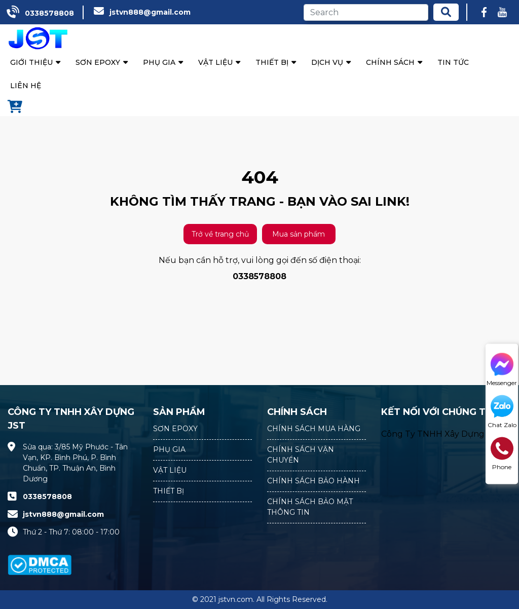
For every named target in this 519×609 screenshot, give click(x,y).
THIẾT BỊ (168, 491)
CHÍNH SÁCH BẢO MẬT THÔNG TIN (310, 507)
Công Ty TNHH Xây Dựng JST (441, 434)
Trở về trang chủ (220, 234)
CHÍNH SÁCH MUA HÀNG (313, 428)
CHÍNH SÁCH (297, 411)
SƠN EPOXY (175, 428)
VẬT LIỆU (170, 470)
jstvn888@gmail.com (150, 12)
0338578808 (49, 13)
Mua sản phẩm (298, 234)
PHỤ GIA (169, 449)
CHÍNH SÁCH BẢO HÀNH (313, 480)
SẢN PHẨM (179, 411)
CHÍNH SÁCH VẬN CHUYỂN (300, 455)
